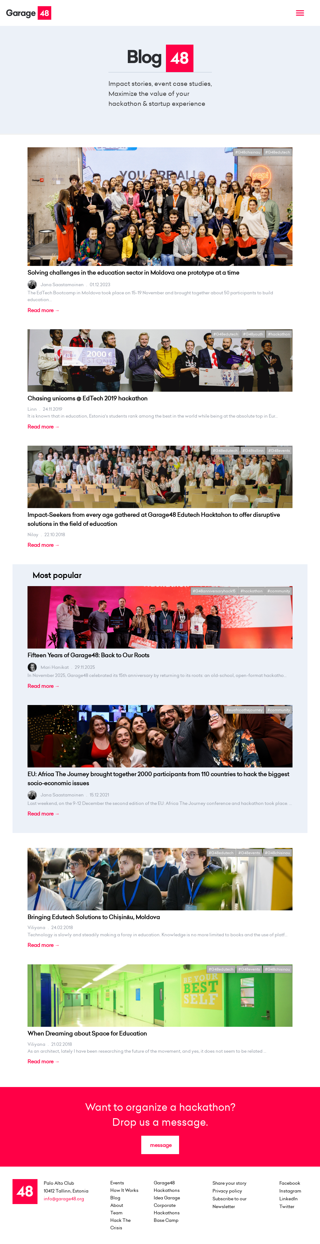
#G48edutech (277, 152)
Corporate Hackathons (167, 1209)
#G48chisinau (247, 152)
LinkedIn (288, 1199)
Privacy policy (227, 1191)
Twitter (286, 1206)
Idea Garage (167, 1198)
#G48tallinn (252, 450)
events (117, 1183)
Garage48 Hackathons (167, 1186)
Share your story (229, 1183)
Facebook (289, 1183)
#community (279, 591)
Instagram (290, 1191)
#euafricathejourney (244, 710)
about (116, 1205)
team (116, 1213)
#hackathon (279, 334)
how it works (124, 1190)
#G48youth (253, 334)
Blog (115, 1198)
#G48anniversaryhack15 (214, 591)
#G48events (279, 450)
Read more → (44, 310)
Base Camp (166, 1220)
